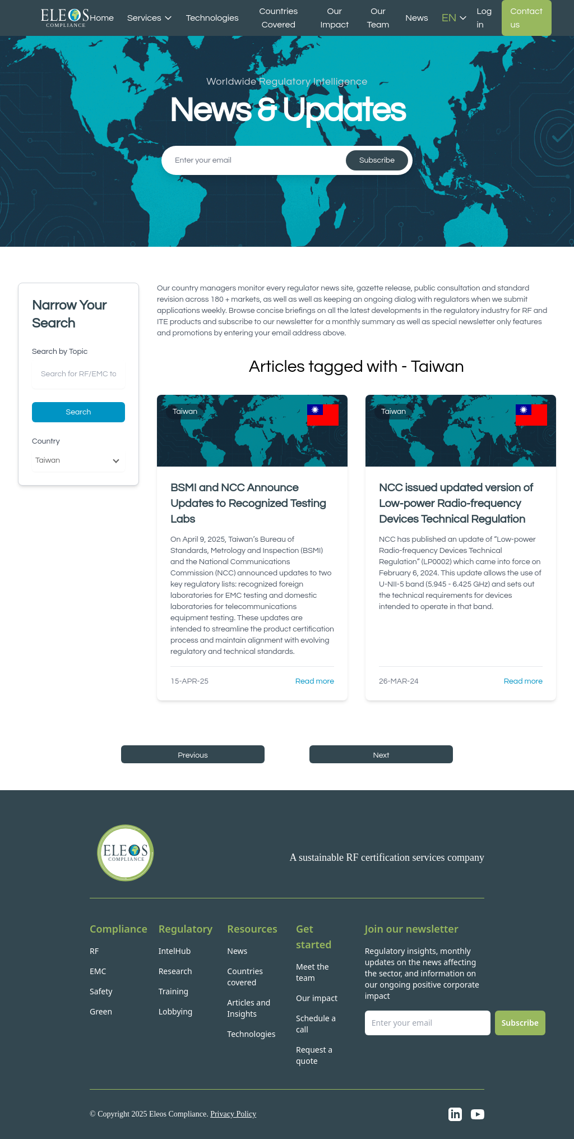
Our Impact (334, 18)
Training (174, 991)
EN (455, 18)
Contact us (527, 18)
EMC (98, 971)
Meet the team (312, 972)
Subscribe (377, 160)
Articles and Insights (248, 1008)
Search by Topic (59, 352)
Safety (101, 991)
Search (78, 412)
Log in (484, 18)
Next (381, 755)
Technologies (212, 17)
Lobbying (176, 1011)
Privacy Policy (233, 1114)
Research (175, 971)
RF (94, 951)
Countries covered (245, 977)
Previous (193, 755)
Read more (314, 681)
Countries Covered (279, 18)
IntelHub (175, 951)
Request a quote (314, 1055)
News (416, 17)
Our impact (316, 998)
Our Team (378, 18)
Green (101, 1011)
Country (46, 441)
